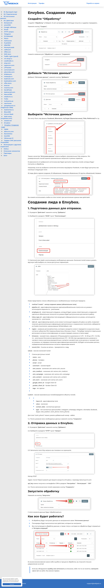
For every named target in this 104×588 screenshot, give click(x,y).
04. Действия (9, 20)
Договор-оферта (9, 585)
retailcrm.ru (8, 97)
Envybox (7, 123)
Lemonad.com (9, 70)
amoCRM (7, 25)
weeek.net (8, 121)
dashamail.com (9, 92)
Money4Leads (9, 47)
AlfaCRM (7, 45)
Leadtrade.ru (8, 61)
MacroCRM (8, 94)
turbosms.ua (8, 101)
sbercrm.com (9, 131)
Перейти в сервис (92, 3)
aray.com (7, 63)
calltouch (7, 50)
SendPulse (8, 90)
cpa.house (8, 103)
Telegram (7, 34)
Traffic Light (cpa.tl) (11, 56)
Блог (5, 155)
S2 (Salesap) (8, 36)
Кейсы (6, 149)
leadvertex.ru (9, 110)
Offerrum (7, 52)
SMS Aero (7, 54)
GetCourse (8, 41)
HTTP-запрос (9, 32)
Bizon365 (7, 112)
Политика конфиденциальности (14, 583)
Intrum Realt (8, 114)
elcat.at (7, 85)
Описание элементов (12, 151)
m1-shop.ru (8, 58)
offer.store (8, 83)
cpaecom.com (9, 65)
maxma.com (8, 88)
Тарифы (41, 3)
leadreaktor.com (10, 81)
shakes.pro (8, 74)
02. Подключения (10, 14)
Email (6, 29)
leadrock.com (9, 79)
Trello (6, 99)
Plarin (6, 38)
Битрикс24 (8, 23)
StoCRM (7, 136)
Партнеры (7, 153)
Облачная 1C (8, 138)
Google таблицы (10, 27)
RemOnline (8, 134)
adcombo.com (9, 72)
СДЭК (6, 129)
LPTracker (7, 67)
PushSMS (7, 43)
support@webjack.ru (94, 583)
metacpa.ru (8, 76)
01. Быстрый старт (10, 12)
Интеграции (32, 3)
